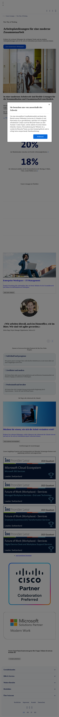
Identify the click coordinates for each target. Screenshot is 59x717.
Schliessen (40, 136)
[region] (29, 122)
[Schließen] (49, 104)
